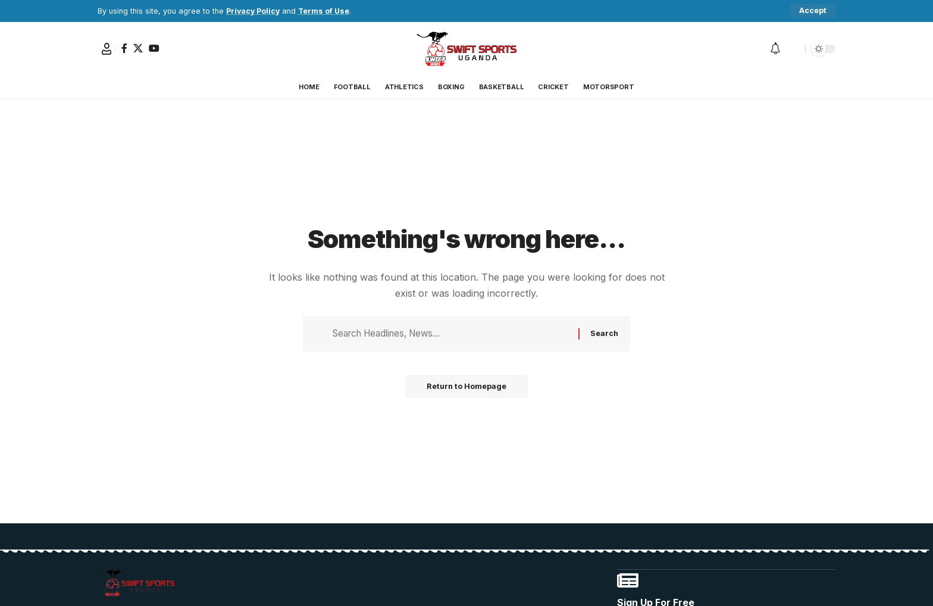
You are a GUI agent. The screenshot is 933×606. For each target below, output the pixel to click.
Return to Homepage (466, 389)
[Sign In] (106, 49)
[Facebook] (124, 48)
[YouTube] (154, 48)
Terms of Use (326, 11)
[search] (793, 49)
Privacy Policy (253, 11)
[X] (138, 48)
